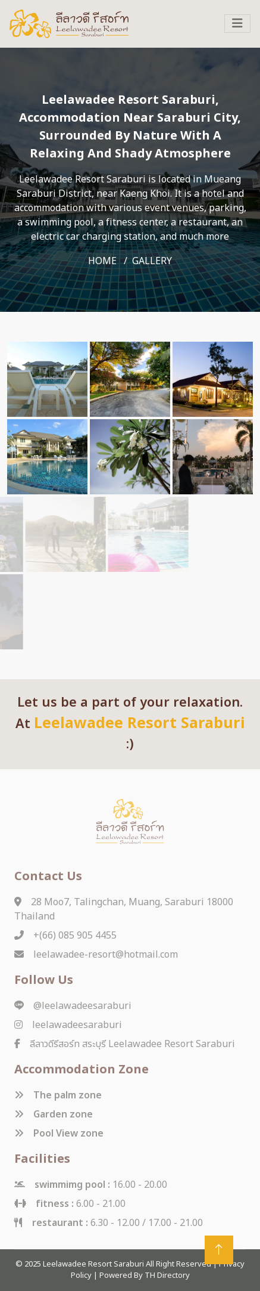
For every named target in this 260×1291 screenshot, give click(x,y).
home (102, 261)
